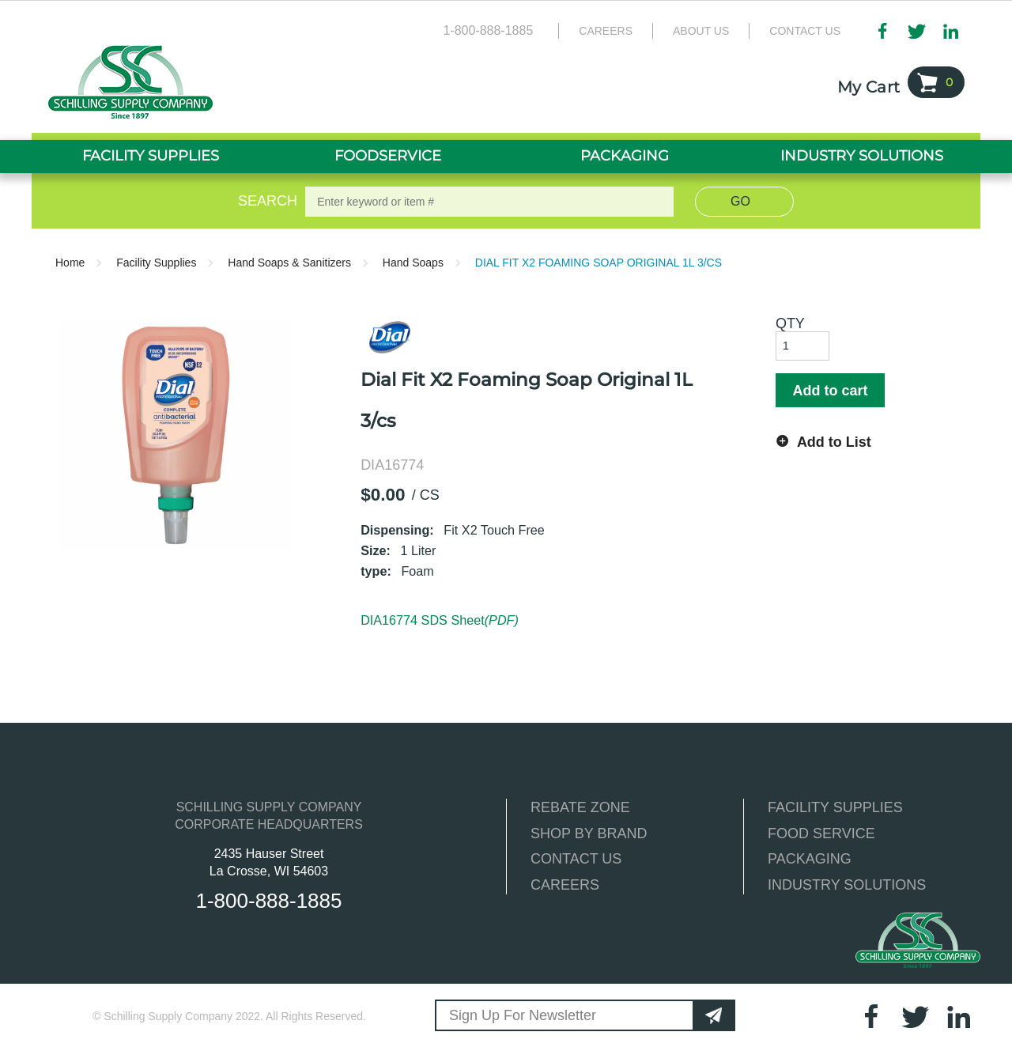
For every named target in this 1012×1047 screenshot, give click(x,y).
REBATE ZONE (580, 807)
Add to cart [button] (829, 391)
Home (70, 262)
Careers (605, 31)
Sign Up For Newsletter (522, 1015)
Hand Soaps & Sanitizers (289, 262)
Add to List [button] (834, 442)
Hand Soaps (413, 262)
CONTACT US (576, 859)
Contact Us (804, 31)
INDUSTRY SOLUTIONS (847, 885)
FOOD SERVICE (821, 833)
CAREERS (565, 885)
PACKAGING (810, 859)
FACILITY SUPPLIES (835, 807)
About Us (701, 31)
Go (740, 201)
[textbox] (489, 202)
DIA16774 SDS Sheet (440, 620)
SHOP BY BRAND (589, 833)
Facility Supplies (156, 262)
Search (265, 201)
